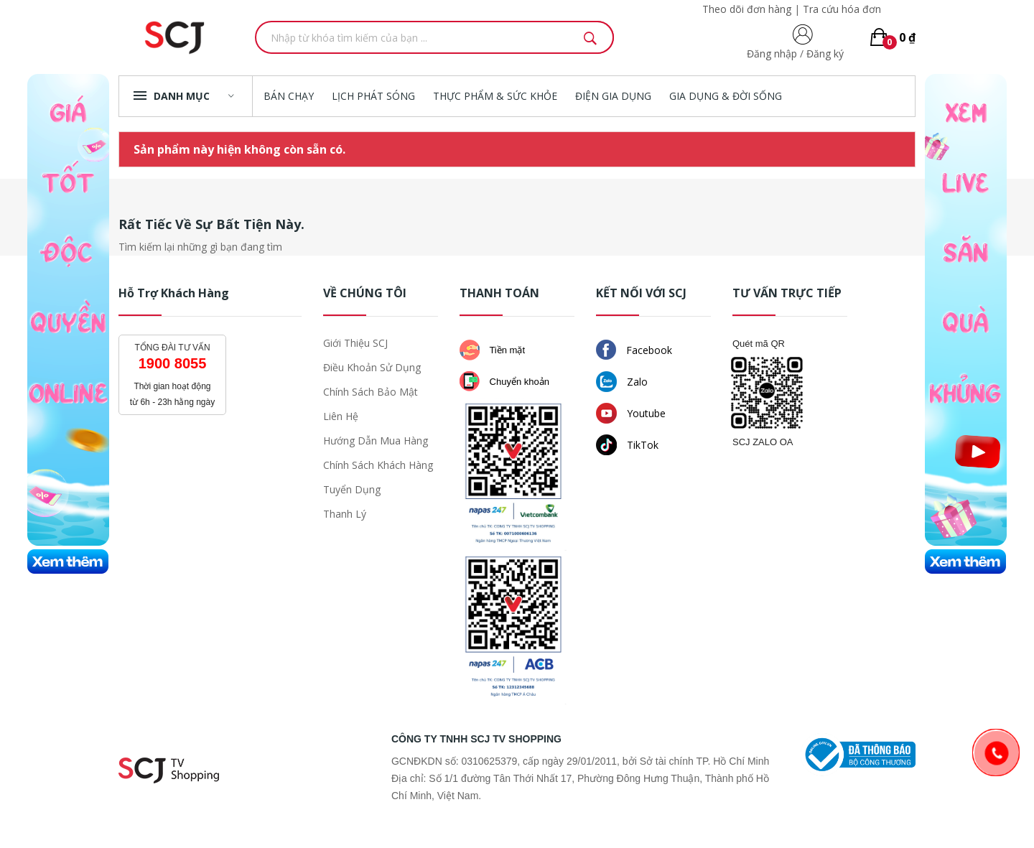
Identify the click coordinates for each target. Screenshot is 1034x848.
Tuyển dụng (352, 489)
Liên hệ (340, 416)
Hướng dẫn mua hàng (375, 440)
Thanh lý (344, 514)
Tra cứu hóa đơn (842, 9)
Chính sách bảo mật (370, 392)
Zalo (622, 381)
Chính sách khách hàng (378, 465)
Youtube (631, 413)
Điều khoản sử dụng (372, 367)
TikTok (627, 444)
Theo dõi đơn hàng (746, 9)
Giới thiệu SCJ (355, 343)
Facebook (634, 350)
